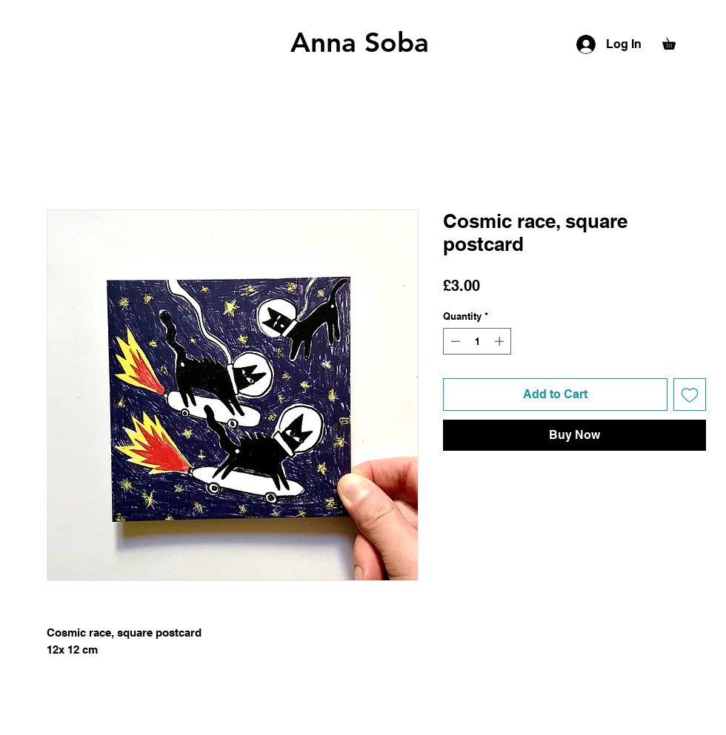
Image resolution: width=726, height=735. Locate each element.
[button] (674, 41)
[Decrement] (454, 341)
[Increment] (501, 341)
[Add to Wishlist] (689, 394)
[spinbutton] (477, 341)
